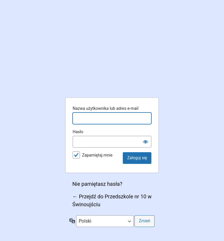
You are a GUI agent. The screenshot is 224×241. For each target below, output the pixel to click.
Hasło (78, 131)
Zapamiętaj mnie (97, 155)
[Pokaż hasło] (145, 142)
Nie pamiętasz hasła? (97, 184)
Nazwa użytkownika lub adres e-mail (106, 108)
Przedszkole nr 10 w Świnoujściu (112, 51)
